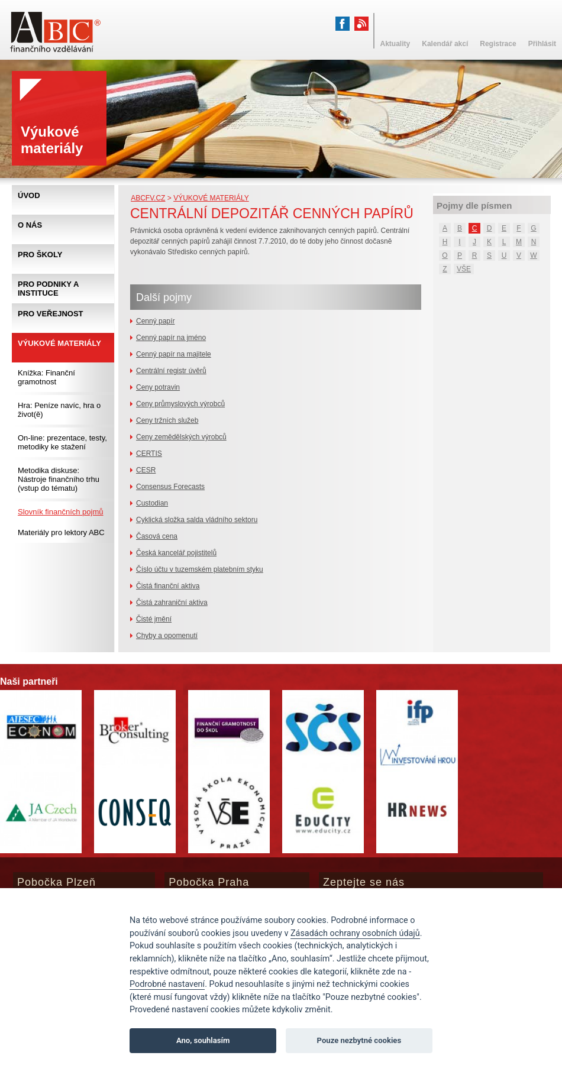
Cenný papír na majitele (173, 354)
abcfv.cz (148, 198)
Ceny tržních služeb (167, 420)
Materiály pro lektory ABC (61, 532)
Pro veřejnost (50, 313)
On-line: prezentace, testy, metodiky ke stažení (62, 442)
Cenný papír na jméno (171, 337)
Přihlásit (542, 44)
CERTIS (149, 453)
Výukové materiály (211, 198)
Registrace (498, 44)
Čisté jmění (154, 619)
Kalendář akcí (445, 44)
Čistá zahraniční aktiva (172, 602)
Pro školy (40, 254)
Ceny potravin (158, 387)
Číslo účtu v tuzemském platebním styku (199, 569)
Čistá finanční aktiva (167, 586)
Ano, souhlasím (203, 1040)
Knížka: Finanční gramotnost (46, 377)
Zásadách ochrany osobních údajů (355, 933)
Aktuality (395, 44)
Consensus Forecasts (170, 486)
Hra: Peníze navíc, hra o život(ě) (59, 410)
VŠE (464, 269)
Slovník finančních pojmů (61, 511)
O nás (30, 225)
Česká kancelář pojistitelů (176, 553)
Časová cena (156, 536)
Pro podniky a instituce (48, 288)
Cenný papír (155, 321)
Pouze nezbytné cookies (359, 1040)
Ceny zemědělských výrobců (181, 437)
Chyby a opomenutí (167, 635)
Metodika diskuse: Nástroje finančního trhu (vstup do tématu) (58, 479)
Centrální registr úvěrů (171, 371)
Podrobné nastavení (167, 984)
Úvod (29, 195)
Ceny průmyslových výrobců (180, 404)
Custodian (152, 503)
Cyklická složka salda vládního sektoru (196, 520)
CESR (146, 470)
